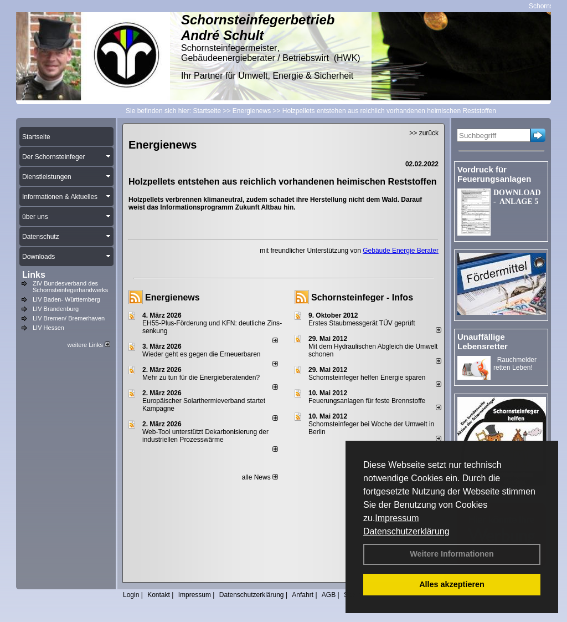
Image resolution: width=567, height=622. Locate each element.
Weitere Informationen (452, 553)
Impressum (397, 518)
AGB (329, 595)
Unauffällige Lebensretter (482, 341)
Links (33, 274)
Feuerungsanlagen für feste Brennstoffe (366, 401)
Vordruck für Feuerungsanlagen (494, 174)
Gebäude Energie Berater (401, 250)
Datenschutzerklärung (406, 531)
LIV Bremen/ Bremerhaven (69, 318)
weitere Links (89, 344)
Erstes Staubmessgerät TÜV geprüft (361, 323)
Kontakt (158, 595)
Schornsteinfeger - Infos (362, 297)
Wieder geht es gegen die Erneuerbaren (201, 354)
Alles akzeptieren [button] (451, 584)
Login (131, 595)
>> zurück (424, 133)
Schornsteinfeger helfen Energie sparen (366, 377)
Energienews (172, 297)
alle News (260, 477)
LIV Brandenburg (56, 308)
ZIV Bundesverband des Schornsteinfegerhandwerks (70, 286)
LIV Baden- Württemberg (66, 299)
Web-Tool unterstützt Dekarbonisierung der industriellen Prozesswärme (205, 435)
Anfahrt (302, 595)
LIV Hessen (48, 327)
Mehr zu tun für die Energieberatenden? (201, 377)
